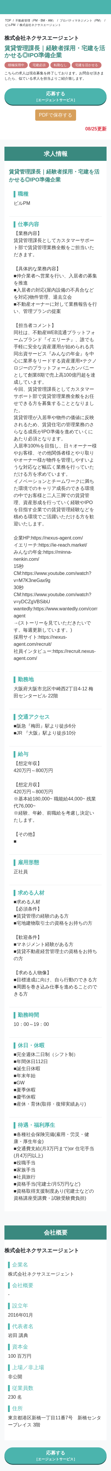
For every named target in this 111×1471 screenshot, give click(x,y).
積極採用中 (16, 65)
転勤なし (60, 65)
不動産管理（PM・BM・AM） (35, 20)
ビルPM (10, 25)
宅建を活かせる (86, 65)
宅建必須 (39, 65)
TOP (8, 20)
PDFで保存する (55, 114)
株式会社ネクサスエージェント (40, 25)
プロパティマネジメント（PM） (81, 20)
